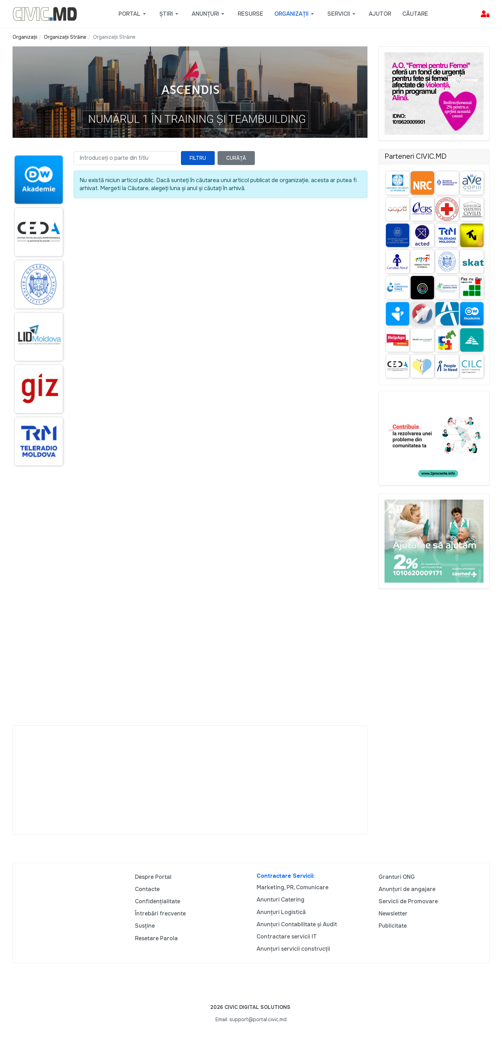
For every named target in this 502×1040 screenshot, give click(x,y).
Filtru (198, 158)
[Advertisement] (37, 606)
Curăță (236, 158)
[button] (133, 14)
